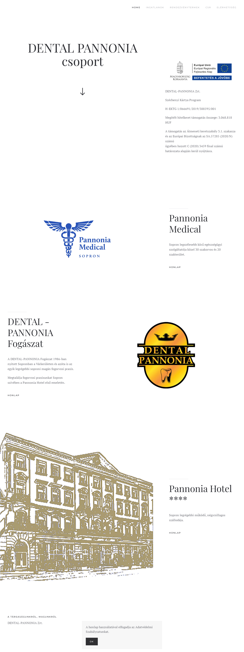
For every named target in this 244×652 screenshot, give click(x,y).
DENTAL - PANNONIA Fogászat (30, 332)
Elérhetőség (226, 7)
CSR (208, 7)
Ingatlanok (155, 7)
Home (136, 7)
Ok (92, 641)
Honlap (175, 267)
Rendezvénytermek (185, 7)
